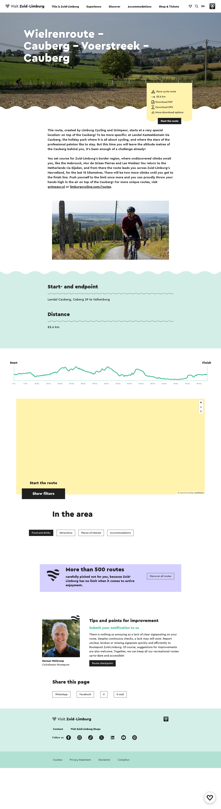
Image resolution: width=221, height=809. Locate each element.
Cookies (57, 760)
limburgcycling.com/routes (90, 186)
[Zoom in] (201, 402)
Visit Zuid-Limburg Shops (85, 729)
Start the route (169, 121)
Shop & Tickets (169, 6)
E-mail (120, 694)
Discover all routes (160, 576)
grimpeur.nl (56, 186)
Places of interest (91, 533)
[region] (110, 446)
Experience (93, 6)
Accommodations (139, 6)
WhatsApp (61, 694)
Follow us (58, 737)
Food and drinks (41, 533)
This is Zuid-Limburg (65, 6)
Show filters (43, 494)
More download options (169, 112)
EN (202, 6)
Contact (58, 729)
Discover (114, 6)
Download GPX (164, 107)
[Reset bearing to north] (201, 411)
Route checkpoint (102, 663)
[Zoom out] (201, 407)
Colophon (123, 760)
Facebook (85, 694)
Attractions (65, 533)
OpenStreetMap (187, 493)
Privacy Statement (80, 760)
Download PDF (164, 102)
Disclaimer (104, 760)
